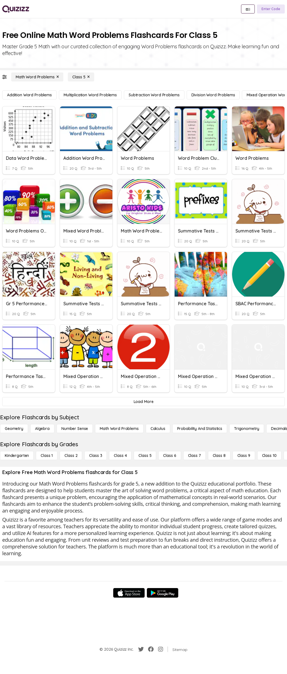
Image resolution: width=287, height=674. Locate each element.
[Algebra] (42, 428)
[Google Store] (162, 593)
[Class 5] (81, 76)
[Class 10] (269, 455)
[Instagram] (160, 649)
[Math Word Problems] (37, 76)
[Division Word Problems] (213, 94)
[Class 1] (46, 455)
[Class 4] (120, 455)
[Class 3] (95, 455)
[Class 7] (194, 455)
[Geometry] (14, 428)
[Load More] (143, 401)
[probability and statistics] (199, 428)
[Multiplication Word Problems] (90, 94)
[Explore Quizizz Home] (15, 9)
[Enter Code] (271, 8)
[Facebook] (151, 649)
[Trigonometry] (246, 428)
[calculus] (158, 428)
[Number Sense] (75, 428)
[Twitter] (141, 649)
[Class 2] (71, 455)
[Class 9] (244, 455)
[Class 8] (219, 455)
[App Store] (129, 593)
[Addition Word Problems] (29, 94)
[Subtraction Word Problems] (154, 94)
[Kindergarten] (17, 455)
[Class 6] (169, 455)
